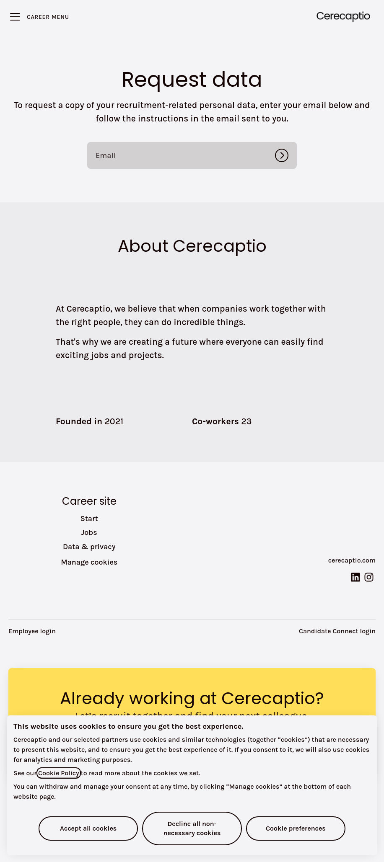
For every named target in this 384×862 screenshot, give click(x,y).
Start (89, 518)
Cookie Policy (58, 773)
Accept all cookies (88, 828)
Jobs (89, 532)
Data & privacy (89, 546)
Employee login (32, 631)
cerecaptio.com (352, 560)
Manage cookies (89, 562)
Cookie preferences (296, 828)
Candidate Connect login (337, 631)
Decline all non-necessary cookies (192, 828)
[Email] (192, 155)
